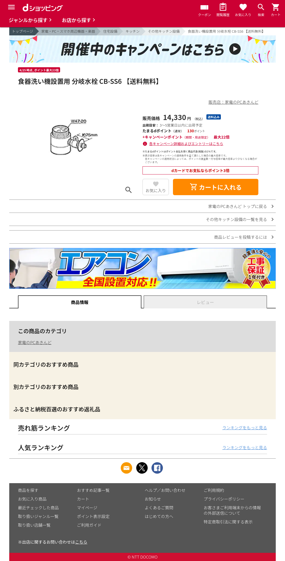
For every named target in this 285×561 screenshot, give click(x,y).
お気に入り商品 (32, 499)
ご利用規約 (214, 490)
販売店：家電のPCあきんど (233, 102)
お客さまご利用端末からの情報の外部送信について (232, 510)
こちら (81, 542)
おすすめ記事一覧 (93, 490)
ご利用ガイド (89, 525)
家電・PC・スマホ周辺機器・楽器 (68, 31)
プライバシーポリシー (224, 499)
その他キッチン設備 (164, 31)
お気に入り (155, 190)
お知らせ (153, 499)
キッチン (132, 31)
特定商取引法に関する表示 (228, 522)
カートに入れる (216, 187)
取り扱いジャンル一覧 (38, 516)
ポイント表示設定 (93, 516)
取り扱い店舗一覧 (34, 525)
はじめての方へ (159, 516)
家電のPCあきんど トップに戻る (237, 206)
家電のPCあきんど (34, 342)
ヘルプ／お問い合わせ (165, 490)
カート (83, 499)
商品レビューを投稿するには (240, 237)
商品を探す (28, 490)
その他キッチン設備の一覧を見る (236, 219)
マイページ (87, 507)
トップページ (22, 31)
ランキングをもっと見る (244, 427)
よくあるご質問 (159, 507)
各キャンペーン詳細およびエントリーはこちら (186, 143)
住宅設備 (110, 31)
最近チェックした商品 (38, 507)
